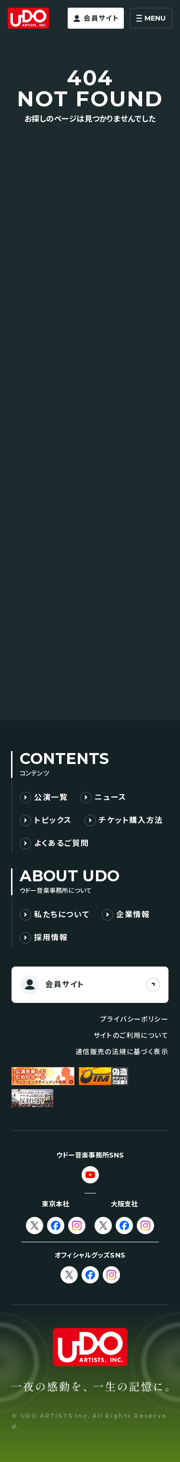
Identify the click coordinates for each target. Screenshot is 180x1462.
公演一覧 (51, 797)
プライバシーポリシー (134, 1019)
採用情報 (51, 937)
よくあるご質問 (61, 843)
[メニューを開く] (151, 18)
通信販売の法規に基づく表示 (121, 1051)
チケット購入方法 (131, 820)
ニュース (110, 797)
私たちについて (61, 914)
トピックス (53, 820)
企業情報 (133, 914)
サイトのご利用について (131, 1035)
